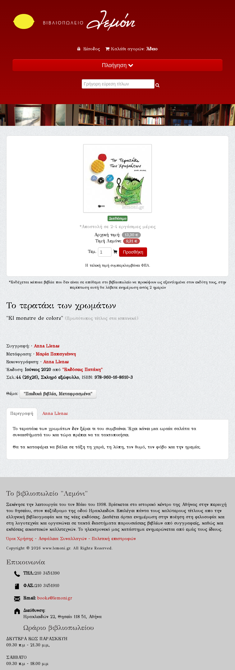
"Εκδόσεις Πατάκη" (82, 369)
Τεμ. (92, 251)
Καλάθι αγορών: (131, 49)
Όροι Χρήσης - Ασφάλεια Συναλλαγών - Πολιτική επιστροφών (71, 538)
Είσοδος (89, 49)
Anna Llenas (46, 346)
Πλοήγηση (117, 65)
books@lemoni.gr (54, 598)
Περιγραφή (21, 413)
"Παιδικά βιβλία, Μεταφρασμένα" (58, 394)
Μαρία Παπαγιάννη (56, 354)
